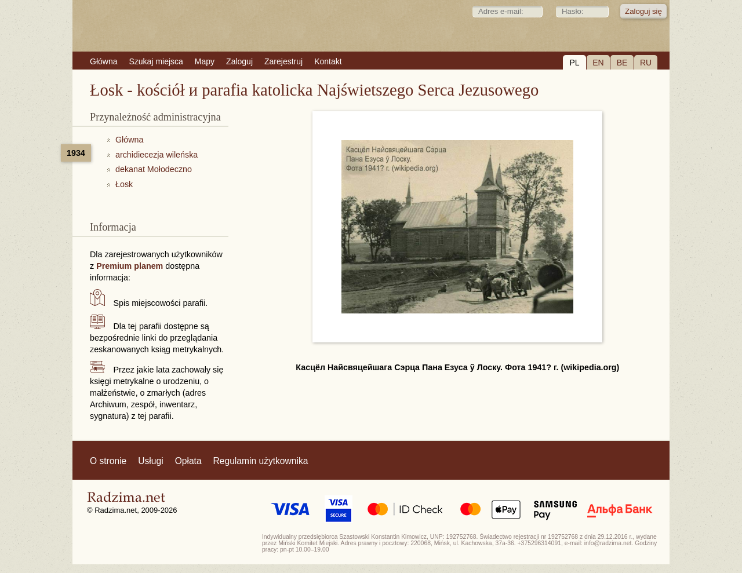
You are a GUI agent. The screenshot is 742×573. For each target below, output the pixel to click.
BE (622, 62)
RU (646, 62)
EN (597, 62)
